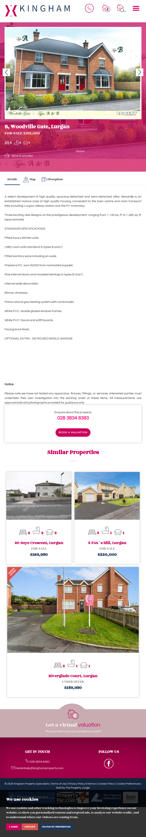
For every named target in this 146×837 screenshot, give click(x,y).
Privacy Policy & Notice (82, 783)
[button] (6, 72)
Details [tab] (12, 179)
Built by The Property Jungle (73, 787)
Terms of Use (59, 783)
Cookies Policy (106, 783)
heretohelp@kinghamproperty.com (37, 768)
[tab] (29, 179)
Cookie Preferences (128, 783)
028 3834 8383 (73, 418)
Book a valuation (73, 432)
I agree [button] (13, 826)
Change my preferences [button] (56, 826)
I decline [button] (30, 826)
